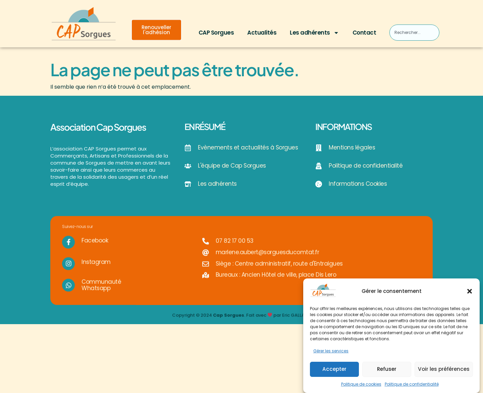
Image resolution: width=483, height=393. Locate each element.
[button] (469, 292)
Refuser (386, 369)
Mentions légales (352, 147)
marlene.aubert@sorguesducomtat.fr (267, 258)
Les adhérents (314, 33)
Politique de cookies (361, 385)
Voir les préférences (443, 369)
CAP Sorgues (216, 33)
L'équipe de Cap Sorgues (232, 166)
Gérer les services (330, 352)
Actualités (261, 33)
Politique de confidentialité (412, 385)
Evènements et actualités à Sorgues (248, 147)
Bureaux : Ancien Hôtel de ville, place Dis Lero (276, 281)
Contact (364, 33)
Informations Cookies (358, 184)
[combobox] (414, 33)
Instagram (96, 268)
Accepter (334, 369)
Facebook (95, 247)
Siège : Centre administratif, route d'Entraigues (279, 270)
